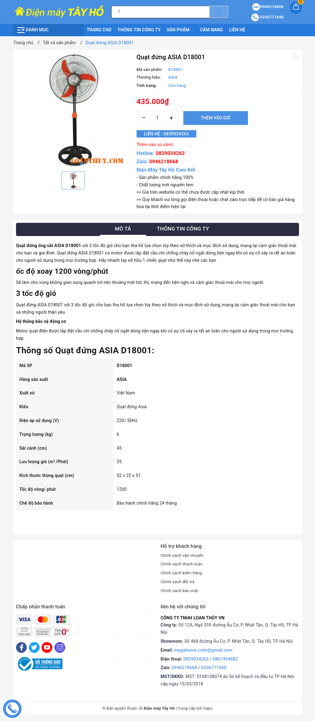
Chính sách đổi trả (179, 581)
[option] (73, 110)
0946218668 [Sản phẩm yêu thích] (268, 6)
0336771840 (213, 667)
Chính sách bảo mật (180, 590)
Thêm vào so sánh (155, 144)
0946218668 (163, 162)
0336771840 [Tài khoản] (267, 17)
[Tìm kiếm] (218, 12)
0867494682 (225, 659)
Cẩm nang (211, 29)
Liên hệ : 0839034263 (170, 133)
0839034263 (170, 153)
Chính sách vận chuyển (183, 555)
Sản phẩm (180, 30)
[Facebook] (21, 647)
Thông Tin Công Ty (139, 29)
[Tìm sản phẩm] (160, 12)
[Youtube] (47, 647)
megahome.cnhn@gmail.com (203, 650)
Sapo (208, 708)
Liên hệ (237, 29)
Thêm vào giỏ (215, 117)
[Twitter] (34, 647)
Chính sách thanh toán (183, 563)
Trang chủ (99, 29)
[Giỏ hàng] (296, 8)
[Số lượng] (158, 118)
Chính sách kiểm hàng (182, 572)
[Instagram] (59, 647)
